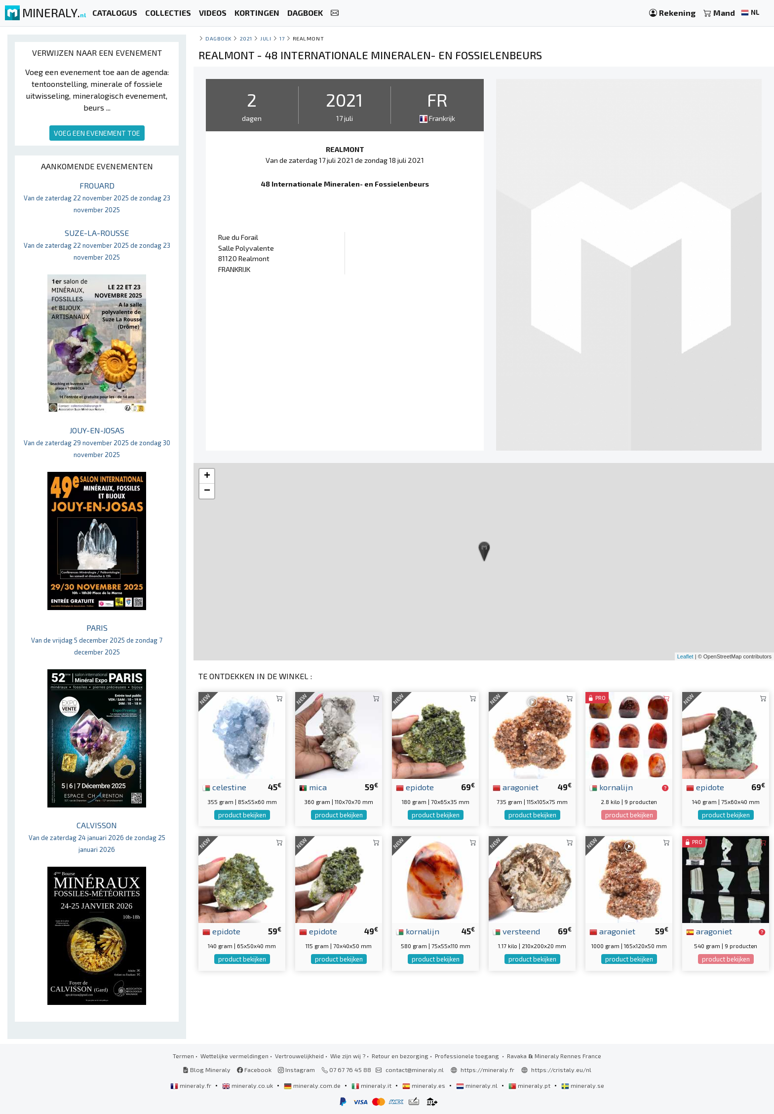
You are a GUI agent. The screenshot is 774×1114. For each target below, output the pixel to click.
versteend (516, 931)
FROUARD (97, 197)
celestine (224, 787)
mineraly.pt (530, 1085)
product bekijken (242, 815)
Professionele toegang (468, 1055)
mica (313, 787)
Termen (183, 1055)
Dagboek (218, 38)
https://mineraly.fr (487, 1069)
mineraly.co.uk (248, 1085)
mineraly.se (582, 1085)
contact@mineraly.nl (415, 1069)
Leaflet (685, 656)
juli (265, 38)
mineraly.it (372, 1085)
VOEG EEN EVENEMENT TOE (97, 133)
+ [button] (207, 476)
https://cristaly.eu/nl (561, 1069)
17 (281, 38)
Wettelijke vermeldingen (234, 1055)
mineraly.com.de (313, 1085)
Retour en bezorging (400, 1055)
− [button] (207, 491)
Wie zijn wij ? (347, 1055)
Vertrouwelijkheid (299, 1055)
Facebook (254, 1069)
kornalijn (611, 787)
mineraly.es (424, 1085)
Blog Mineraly (207, 1069)
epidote (415, 787)
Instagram (296, 1069)
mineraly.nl (477, 1085)
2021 (246, 38)
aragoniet (516, 787)
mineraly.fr (191, 1085)
